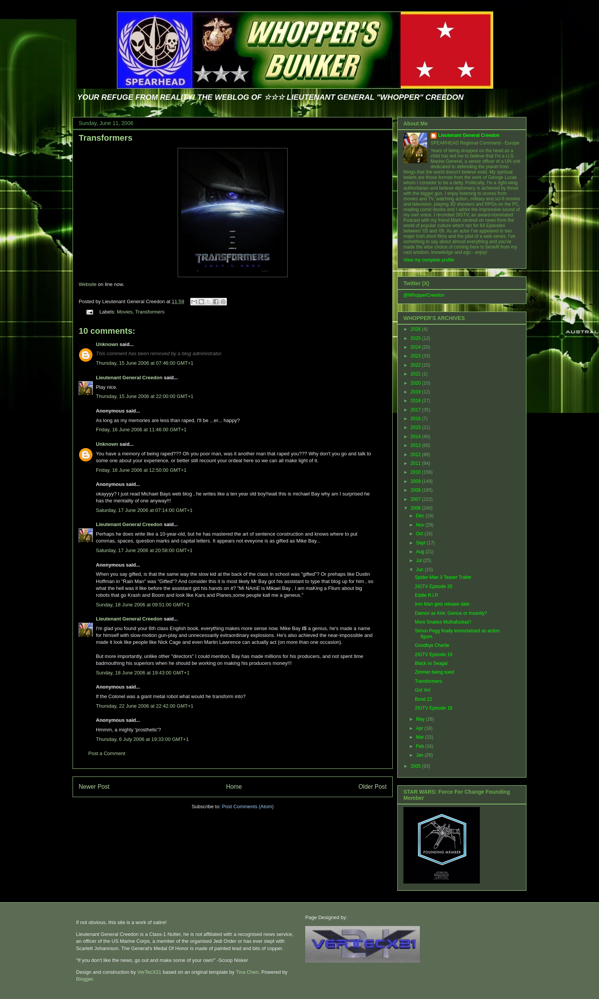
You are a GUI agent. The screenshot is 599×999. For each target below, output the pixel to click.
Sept (421, 543)
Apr (420, 728)
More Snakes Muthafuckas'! (443, 622)
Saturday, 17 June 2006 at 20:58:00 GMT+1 (144, 550)
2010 (416, 472)
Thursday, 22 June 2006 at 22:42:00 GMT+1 (144, 706)
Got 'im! (423, 690)
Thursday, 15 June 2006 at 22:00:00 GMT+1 (144, 396)
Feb (420, 746)
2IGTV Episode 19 (433, 654)
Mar (420, 737)
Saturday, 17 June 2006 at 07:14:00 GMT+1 (144, 510)
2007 (416, 499)
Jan (420, 755)
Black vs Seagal (431, 663)
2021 (416, 374)
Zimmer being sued (434, 672)
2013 (416, 445)
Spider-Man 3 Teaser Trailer (443, 577)
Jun (420, 569)
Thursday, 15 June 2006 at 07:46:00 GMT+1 (144, 363)
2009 (416, 481)
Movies (125, 312)
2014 (416, 436)
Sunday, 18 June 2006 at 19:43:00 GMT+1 (142, 673)
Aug (421, 551)
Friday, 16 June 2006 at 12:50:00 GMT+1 (141, 470)
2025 (416, 338)
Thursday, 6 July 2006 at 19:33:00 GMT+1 (142, 739)
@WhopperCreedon (423, 295)
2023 (416, 356)
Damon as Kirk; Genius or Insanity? (451, 613)
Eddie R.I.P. (427, 595)
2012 (416, 454)
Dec (421, 515)
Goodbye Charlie (432, 645)
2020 (416, 383)
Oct (420, 533)
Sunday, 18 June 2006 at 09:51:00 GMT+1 (142, 605)
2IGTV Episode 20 (433, 586)
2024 (416, 347)
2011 (416, 463)
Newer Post (94, 786)
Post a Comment (106, 753)
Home (234, 786)
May (421, 719)
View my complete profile (428, 260)
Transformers (106, 138)
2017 (416, 410)
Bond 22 (423, 699)
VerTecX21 (149, 972)
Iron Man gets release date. (443, 604)
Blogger (84, 979)
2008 (416, 490)
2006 (416, 508)
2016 (416, 418)
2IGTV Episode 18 (433, 708)
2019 (416, 392)
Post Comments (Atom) (248, 806)
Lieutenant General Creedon (129, 377)
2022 (416, 365)
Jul (419, 560)
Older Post (372, 786)
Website (88, 284)
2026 (416, 329)
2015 (416, 427)
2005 (416, 766)
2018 (416, 400)
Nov (421, 525)
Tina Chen (247, 972)
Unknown (107, 344)
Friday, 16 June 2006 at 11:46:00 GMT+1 (141, 429)
